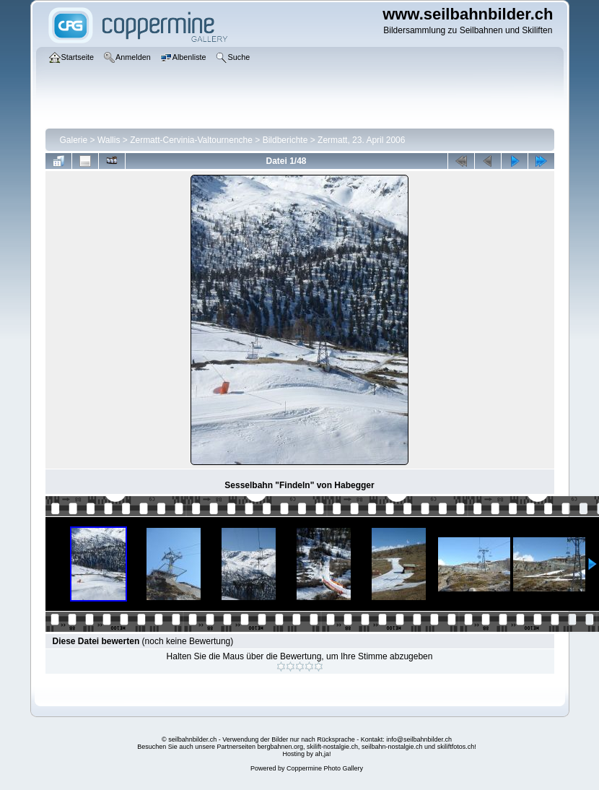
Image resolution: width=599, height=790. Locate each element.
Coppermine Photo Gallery (325, 768)
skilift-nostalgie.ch (332, 746)
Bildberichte (285, 140)
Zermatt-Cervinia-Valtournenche (191, 140)
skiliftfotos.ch (456, 746)
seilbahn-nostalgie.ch (392, 746)
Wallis (109, 140)
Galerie (74, 140)
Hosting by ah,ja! (306, 754)
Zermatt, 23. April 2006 (361, 140)
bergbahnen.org (280, 746)
